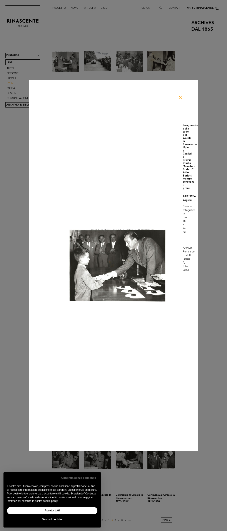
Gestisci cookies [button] (52, 519)
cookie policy (50, 500)
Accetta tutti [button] (52, 510)
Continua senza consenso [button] (78, 477)
